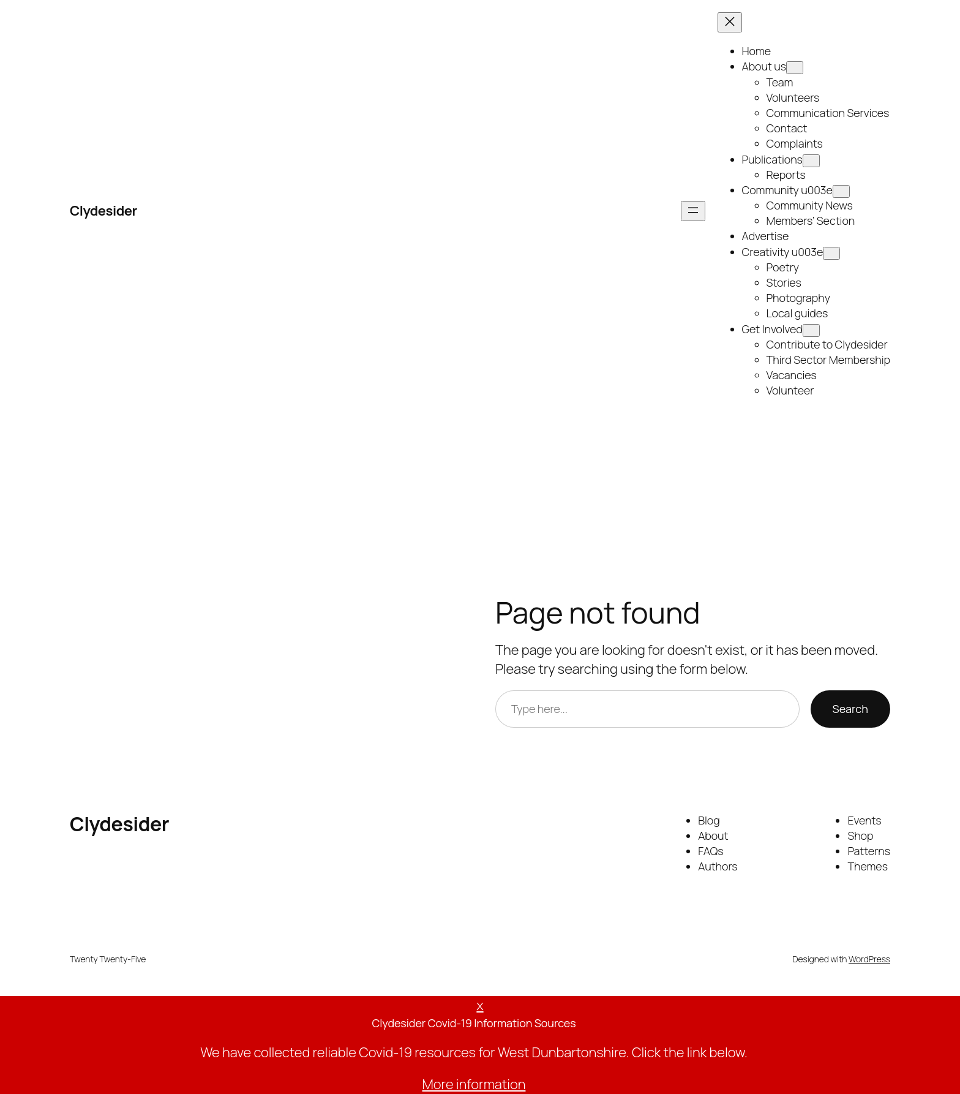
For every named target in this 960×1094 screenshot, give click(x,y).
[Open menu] (693, 211)
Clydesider (103, 211)
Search (850, 708)
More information (474, 1084)
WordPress (869, 959)
